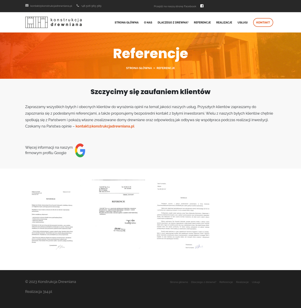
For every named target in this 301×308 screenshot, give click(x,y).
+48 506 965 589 (89, 5)
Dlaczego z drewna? (173, 22)
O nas (148, 22)
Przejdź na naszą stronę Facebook (179, 6)
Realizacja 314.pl (38, 291)
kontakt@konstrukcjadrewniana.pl (48, 5)
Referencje (202, 22)
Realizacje (224, 22)
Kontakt (263, 22)
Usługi (243, 22)
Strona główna (127, 22)
